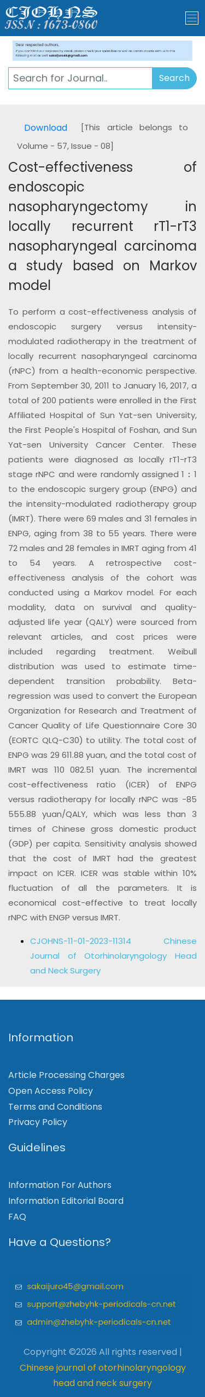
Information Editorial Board (66, 1204)
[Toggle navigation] (192, 18)
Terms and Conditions (55, 1110)
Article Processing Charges (66, 1079)
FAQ (17, 1220)
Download (45, 127)
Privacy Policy (37, 1126)
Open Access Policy (50, 1094)
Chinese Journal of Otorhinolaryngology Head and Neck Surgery (113, 955)
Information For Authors (60, 1188)
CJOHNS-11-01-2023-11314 (96, 941)
